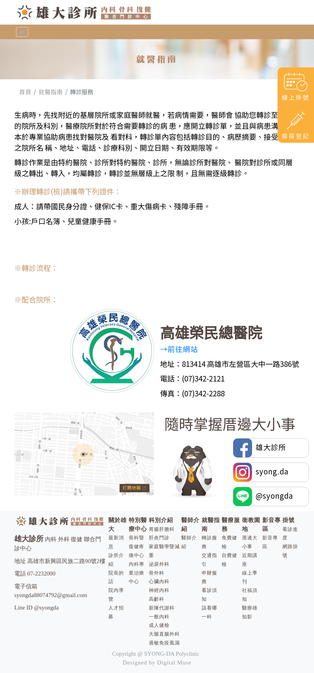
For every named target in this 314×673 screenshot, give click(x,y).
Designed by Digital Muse (157, 662)
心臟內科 (159, 581)
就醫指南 (51, 91)
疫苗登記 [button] (295, 124)
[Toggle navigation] (22, 32)
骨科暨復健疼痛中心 (136, 546)
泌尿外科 (159, 564)
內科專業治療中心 (136, 573)
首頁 (25, 91)
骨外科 (156, 573)
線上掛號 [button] (295, 86)
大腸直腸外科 (164, 634)
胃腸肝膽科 (162, 529)
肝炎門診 (159, 537)
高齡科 (156, 599)
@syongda (263, 496)
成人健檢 (159, 625)
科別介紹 (161, 520)
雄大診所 (260, 448)
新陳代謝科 (162, 607)
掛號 (288, 520)
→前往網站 (179, 348)
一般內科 (159, 616)
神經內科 (159, 590)
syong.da (260, 472)
